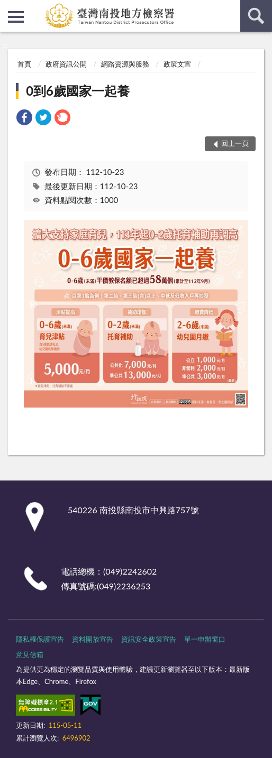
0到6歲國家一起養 (78, 90)
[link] (24, 118)
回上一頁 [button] (235, 143)
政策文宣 (177, 64)
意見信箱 (29, 654)
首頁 (24, 64)
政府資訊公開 (66, 64)
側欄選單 (16, 17)
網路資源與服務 (125, 64)
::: (8, 8)
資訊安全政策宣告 (148, 639)
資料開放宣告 (92, 639)
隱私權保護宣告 (40, 639)
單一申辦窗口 (204, 639)
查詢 (256, 16)
